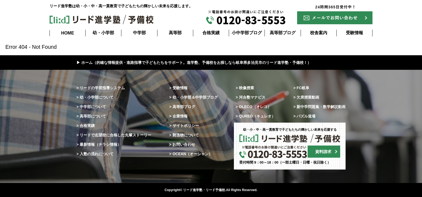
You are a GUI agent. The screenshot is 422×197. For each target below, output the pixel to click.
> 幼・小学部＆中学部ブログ (193, 97)
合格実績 (211, 32)
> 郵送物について (184, 135)
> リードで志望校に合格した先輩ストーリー (113, 135)
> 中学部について (91, 107)
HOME (67, 33)
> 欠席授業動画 (306, 97)
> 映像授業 (245, 88)
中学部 (139, 32)
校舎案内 (318, 32)
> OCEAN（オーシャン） (191, 154)
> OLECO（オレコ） (253, 107)
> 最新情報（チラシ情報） (98, 144)
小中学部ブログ (247, 32)
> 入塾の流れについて (95, 154)
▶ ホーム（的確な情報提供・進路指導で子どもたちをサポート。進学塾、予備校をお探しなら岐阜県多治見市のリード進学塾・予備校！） (193, 62)
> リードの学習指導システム (100, 88)
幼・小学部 (103, 32)
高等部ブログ (283, 32)
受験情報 (354, 32)
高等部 (175, 32)
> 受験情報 (178, 88)
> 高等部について (91, 116)
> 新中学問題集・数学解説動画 (319, 107)
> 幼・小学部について (95, 97)
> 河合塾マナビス (250, 97)
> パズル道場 (304, 116)
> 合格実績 (85, 125)
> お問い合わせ (182, 144)
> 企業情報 (178, 116)
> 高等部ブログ (182, 107)
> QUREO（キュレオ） (255, 116)
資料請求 (323, 151)
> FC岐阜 (301, 88)
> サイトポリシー (184, 125)
